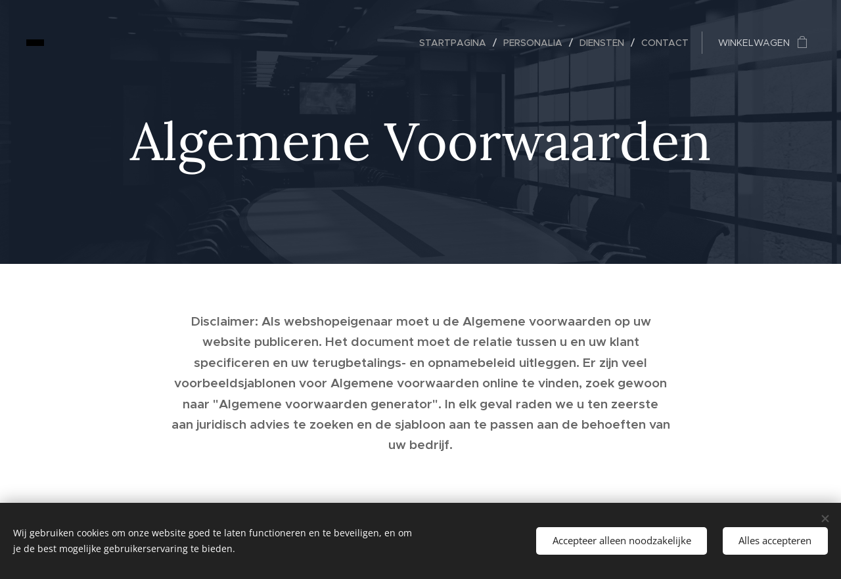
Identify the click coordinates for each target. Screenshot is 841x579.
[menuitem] (456, 42)
